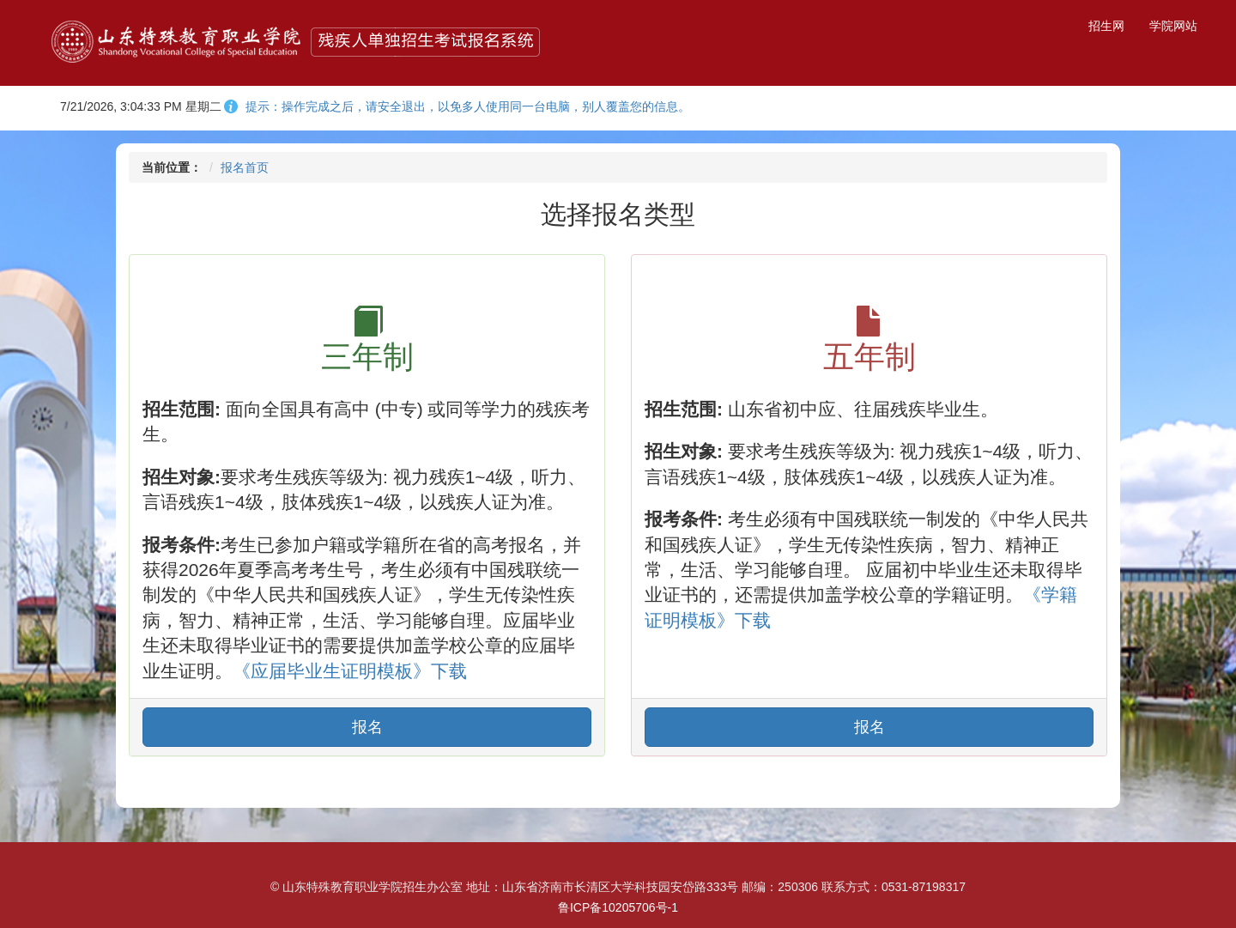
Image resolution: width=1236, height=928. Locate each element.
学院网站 (1173, 26)
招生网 (1106, 26)
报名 (367, 727)
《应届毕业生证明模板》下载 (350, 671)
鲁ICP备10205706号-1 (618, 907)
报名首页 (245, 167)
